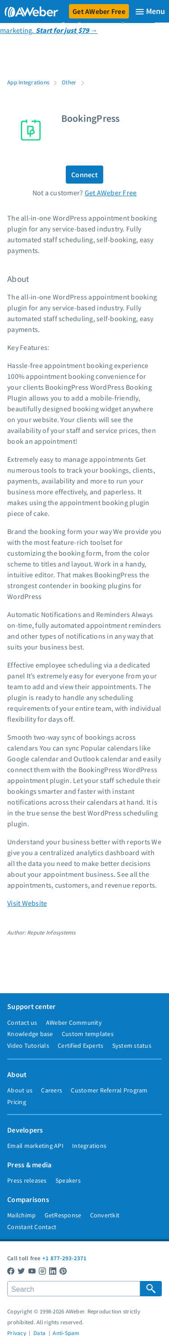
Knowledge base (30, 1034)
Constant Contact (31, 1227)
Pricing (16, 1102)
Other (69, 82)
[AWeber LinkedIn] (52, 1271)
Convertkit (105, 1215)
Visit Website (27, 903)
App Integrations (28, 82)
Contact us (22, 1022)
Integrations (89, 1146)
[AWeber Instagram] (42, 1271)
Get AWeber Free (99, 11)
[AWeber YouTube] (32, 1271)
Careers (51, 1090)
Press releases (27, 1180)
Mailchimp (21, 1215)
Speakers (68, 1180)
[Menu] (150, 11)
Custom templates (88, 1034)
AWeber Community (74, 1022)
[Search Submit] (151, 1288)
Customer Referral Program (109, 1090)
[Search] (73, 1288)
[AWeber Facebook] (10, 1271)
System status (131, 1045)
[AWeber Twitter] (21, 1271)
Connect (84, 174)
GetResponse (63, 1215)
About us (19, 1090)
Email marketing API (35, 1146)
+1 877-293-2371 (64, 1258)
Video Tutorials (28, 1045)
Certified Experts (80, 1045)
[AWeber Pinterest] (63, 1271)
